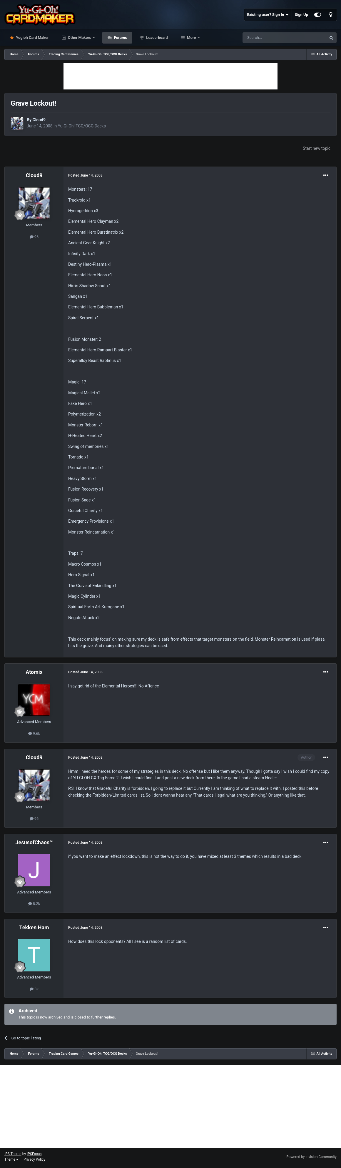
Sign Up (301, 14)
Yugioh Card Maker (32, 37)
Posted (85, 175)
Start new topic (316, 148)
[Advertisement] (170, 76)
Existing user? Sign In (268, 15)
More (191, 37)
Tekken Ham (34, 927)
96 (34, 237)
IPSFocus (34, 1154)
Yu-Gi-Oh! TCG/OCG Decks (82, 126)
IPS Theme (12, 1154)
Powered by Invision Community (311, 1157)
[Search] (270, 37)
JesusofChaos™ (34, 842)
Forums (120, 37)
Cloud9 (39, 119)
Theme (11, 1159)
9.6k (34, 733)
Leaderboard (156, 37)
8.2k (34, 903)
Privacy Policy (34, 1159)
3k (34, 989)
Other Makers (79, 37)
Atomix (34, 672)
